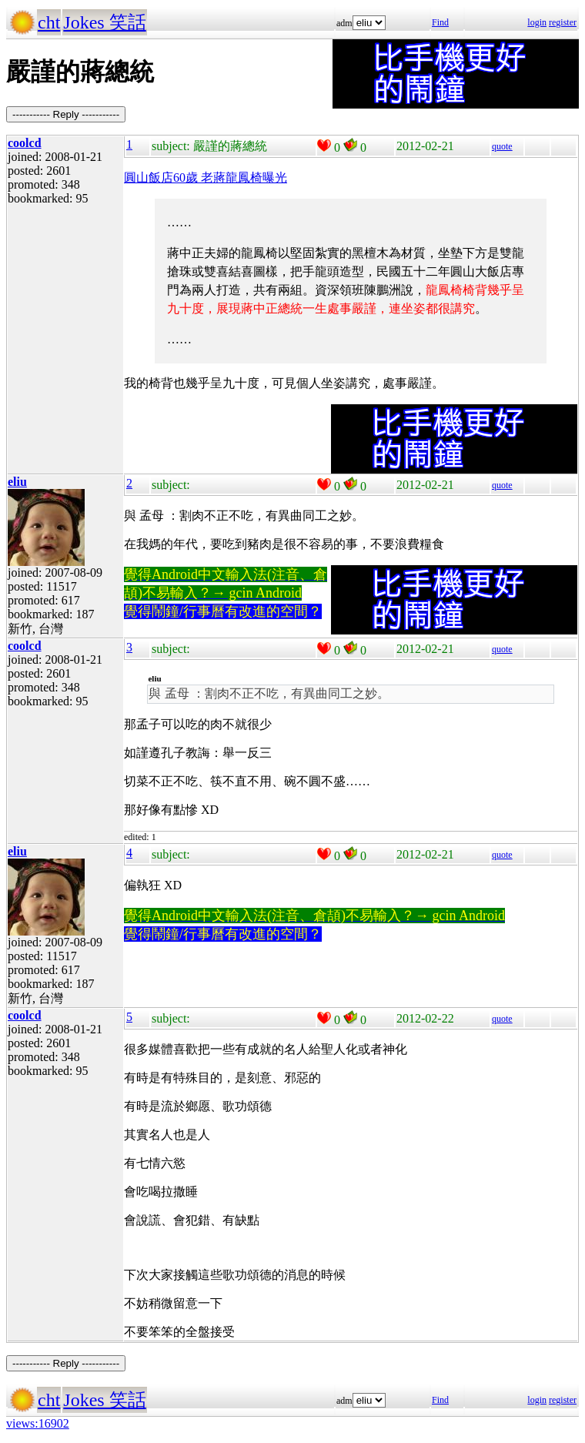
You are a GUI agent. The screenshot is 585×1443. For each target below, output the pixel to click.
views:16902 (37, 1423)
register (563, 22)
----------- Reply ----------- (65, 114)
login (537, 22)
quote (502, 146)
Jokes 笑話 (104, 22)
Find (440, 22)
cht (49, 22)
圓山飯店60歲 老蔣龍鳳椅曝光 (205, 177)
